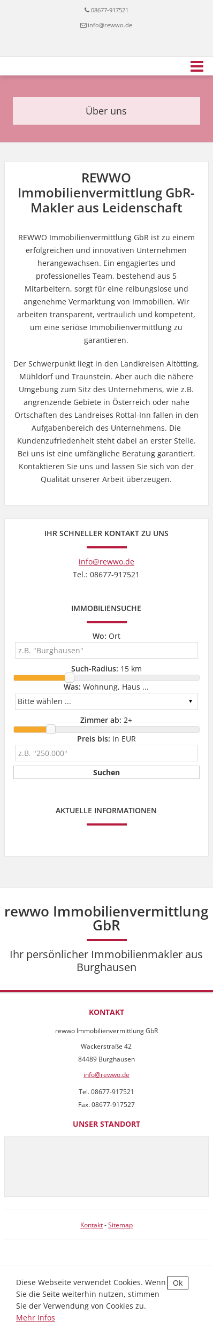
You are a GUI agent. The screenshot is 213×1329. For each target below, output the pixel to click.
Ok (177, 1283)
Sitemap (120, 1224)
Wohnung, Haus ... (106, 687)
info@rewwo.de (110, 25)
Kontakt (91, 1224)
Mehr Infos (35, 1317)
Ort (106, 636)
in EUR (106, 739)
